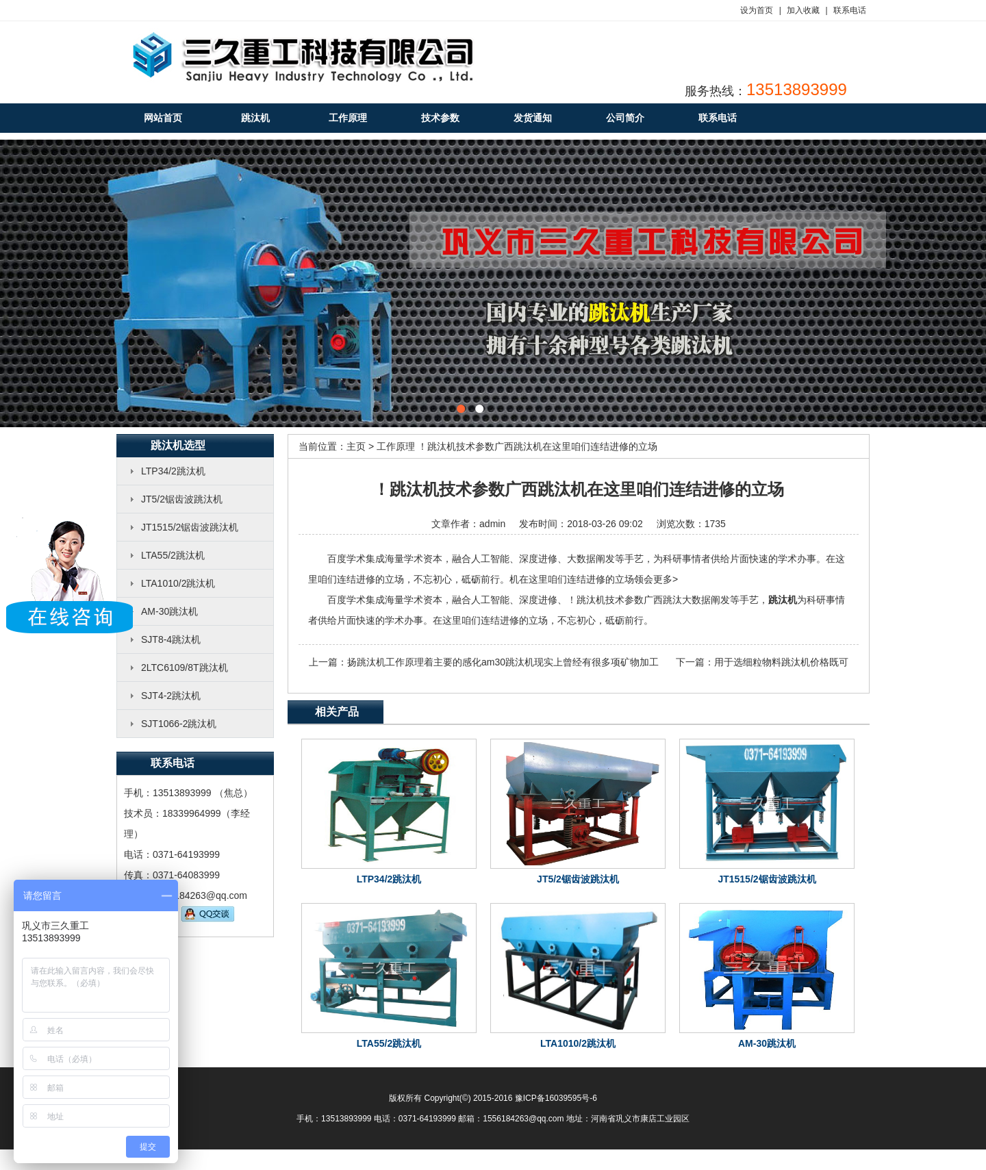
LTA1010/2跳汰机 (178, 583)
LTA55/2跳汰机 (173, 555)
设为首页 (756, 10)
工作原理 (396, 446)
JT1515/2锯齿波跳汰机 (189, 527)
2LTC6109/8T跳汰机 (184, 667)
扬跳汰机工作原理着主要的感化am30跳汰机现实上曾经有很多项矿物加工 (503, 662)
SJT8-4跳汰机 (171, 639)
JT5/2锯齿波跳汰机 (182, 499)
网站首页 (163, 117)
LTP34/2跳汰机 (173, 471)
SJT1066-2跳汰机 (178, 723)
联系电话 (849, 10)
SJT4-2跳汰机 (171, 695)
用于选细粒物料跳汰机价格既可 (781, 662)
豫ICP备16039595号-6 (556, 1098)
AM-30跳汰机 (169, 611)
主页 (356, 446)
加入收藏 (803, 10)
